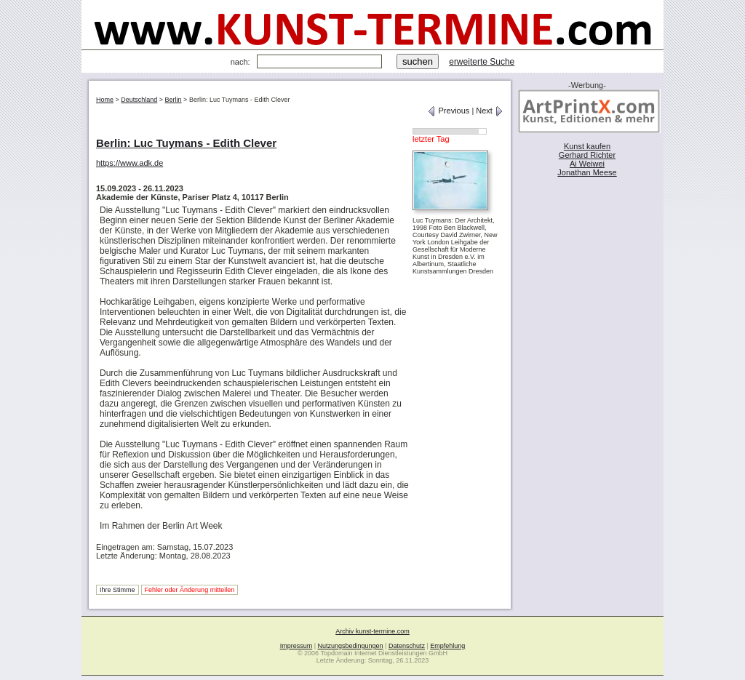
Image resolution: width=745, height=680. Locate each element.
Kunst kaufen (587, 146)
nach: (240, 61)
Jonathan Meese (586, 172)
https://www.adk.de (129, 163)
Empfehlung (447, 645)
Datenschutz (407, 645)
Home (104, 99)
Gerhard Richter (587, 155)
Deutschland (139, 99)
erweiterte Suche (481, 62)
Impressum (296, 645)
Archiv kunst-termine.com (372, 631)
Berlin (173, 99)
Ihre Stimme (117, 589)
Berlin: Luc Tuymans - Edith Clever (186, 143)
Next (489, 110)
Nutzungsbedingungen (350, 645)
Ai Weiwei (587, 163)
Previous (448, 110)
